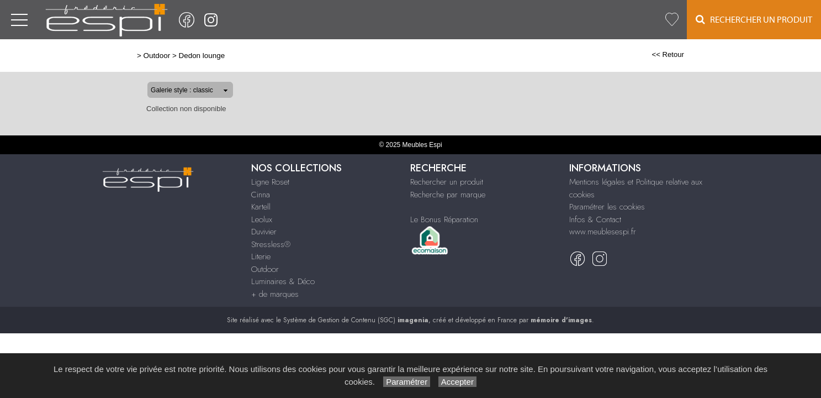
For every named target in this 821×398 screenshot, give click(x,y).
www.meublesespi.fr (602, 232)
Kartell (261, 207)
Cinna (260, 194)
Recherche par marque (447, 194)
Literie (261, 256)
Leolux (261, 219)
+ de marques (275, 294)
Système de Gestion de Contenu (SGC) (355, 320)
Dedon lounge (166, 55)
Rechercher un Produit (754, 19)
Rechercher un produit (446, 182)
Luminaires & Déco (283, 281)
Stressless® (270, 244)
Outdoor (121, 55)
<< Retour (703, 54)
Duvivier (264, 232)
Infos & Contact (595, 219)
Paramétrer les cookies (607, 207)
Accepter (457, 381)
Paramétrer (407, 381)
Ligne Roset (270, 182)
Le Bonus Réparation (444, 219)
